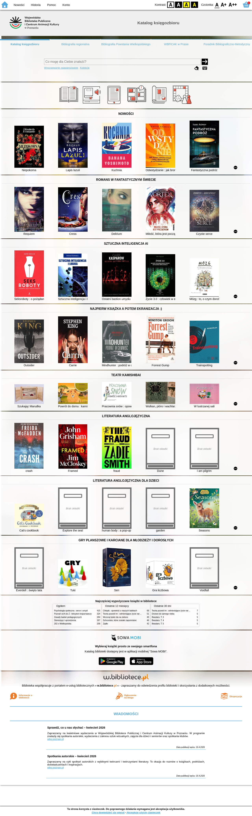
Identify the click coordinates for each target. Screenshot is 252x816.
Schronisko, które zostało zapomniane (119, 620)
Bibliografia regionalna (75, 44)
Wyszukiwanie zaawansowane (61, 67)
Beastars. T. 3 (158, 617)
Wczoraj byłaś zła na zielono (115, 617)
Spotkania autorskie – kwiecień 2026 (71, 756)
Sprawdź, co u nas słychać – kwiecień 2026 (76, 727)
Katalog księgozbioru (24, 44)
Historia (36, 5)
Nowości (19, 5)
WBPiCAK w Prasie (176, 44)
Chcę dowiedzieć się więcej (108, 812)
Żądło (105, 624)
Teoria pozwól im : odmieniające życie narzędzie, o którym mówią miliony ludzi (137, 614)
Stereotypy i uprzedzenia (65, 620)
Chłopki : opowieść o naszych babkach (120, 611)
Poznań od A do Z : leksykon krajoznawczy (73, 614)
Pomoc (51, 5)
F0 (217, 4)
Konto (66, 5)
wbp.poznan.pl (55, 739)
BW (178, 4)
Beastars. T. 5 (158, 624)
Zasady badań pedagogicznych (68, 617)
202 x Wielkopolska (62, 624)
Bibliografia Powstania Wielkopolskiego (125, 44)
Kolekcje (84, 67)
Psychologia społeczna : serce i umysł (71, 611)
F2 (233, 4)
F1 (224, 4)
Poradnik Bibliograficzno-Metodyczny (227, 44)
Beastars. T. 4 (158, 620)
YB (186, 4)
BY (194, 4)
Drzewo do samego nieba (163, 614)
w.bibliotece (107, 685)
